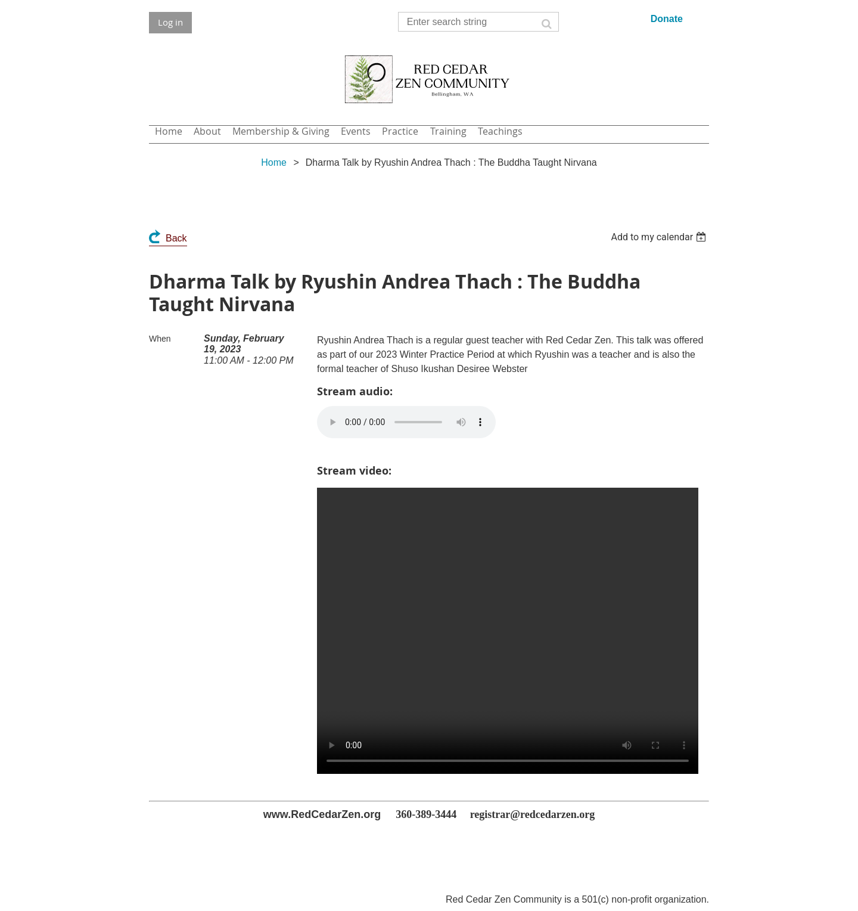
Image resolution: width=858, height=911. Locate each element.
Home (274, 162)
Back (176, 238)
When (160, 338)
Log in (170, 22)
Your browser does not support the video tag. (507, 631)
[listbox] (660, 237)
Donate (667, 19)
